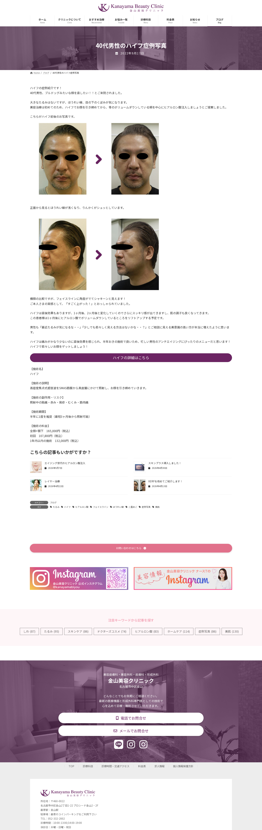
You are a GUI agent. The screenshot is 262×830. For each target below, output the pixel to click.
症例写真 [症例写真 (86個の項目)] (208, 631)
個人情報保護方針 (183, 766)
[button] (131, 548)
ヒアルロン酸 (81, 506)
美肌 (157, 506)
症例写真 (146, 506)
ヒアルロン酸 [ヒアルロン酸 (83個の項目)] (147, 631)
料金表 (142, 766)
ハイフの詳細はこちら (131, 357)
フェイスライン (100, 506)
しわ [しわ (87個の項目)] (29, 631)
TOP (71, 766)
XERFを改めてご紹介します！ (165, 481)
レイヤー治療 (52, 481)
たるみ (56, 506)
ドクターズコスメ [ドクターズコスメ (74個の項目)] (111, 631)
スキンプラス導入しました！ (164, 463)
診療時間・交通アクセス (115, 766)
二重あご (132, 506)
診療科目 (88, 766)
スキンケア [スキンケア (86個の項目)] (78, 631)
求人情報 (159, 766)
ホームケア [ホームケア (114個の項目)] (178, 631)
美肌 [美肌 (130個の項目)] (232, 631)
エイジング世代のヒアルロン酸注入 (65, 463)
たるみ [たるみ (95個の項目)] (51, 631)
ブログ (53, 502)
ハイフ (67, 506)
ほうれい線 (118, 506)
